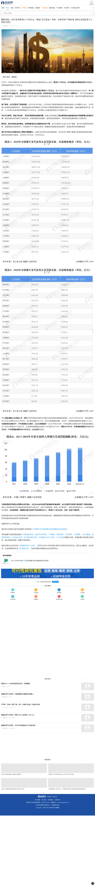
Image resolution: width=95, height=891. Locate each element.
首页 (2, 8)
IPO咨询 (66, 8)
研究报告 (31, 8)
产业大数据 (86, 534)
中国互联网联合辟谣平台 (43, 805)
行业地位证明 (75, 8)
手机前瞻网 (7, 2)
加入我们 (44, 800)
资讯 (7, 8)
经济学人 (18, 8)
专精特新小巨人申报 (46, 537)
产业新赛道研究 (27, 534)
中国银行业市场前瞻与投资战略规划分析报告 (50, 529)
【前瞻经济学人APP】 (27, 545)
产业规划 (45, 8)
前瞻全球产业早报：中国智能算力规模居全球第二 (17, 694)
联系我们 (50, 800)
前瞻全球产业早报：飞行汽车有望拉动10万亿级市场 (18, 725)
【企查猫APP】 (24, 548)
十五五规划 (60, 537)
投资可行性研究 (41, 534)
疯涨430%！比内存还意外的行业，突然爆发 (15, 683)
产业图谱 (76, 534)
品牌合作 (57, 800)
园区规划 (52, 8)
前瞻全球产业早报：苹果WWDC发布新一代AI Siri (17, 715)
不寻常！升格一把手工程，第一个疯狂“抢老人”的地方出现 (20, 704)
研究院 (24, 8)
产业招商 (59, 8)
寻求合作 (55, 581)
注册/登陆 (91, 4)
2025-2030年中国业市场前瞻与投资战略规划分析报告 (30, 560)
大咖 (11, 8)
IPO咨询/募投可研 (30, 537)
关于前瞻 (37, 800)
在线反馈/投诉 (55, 805)
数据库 (38, 8)
